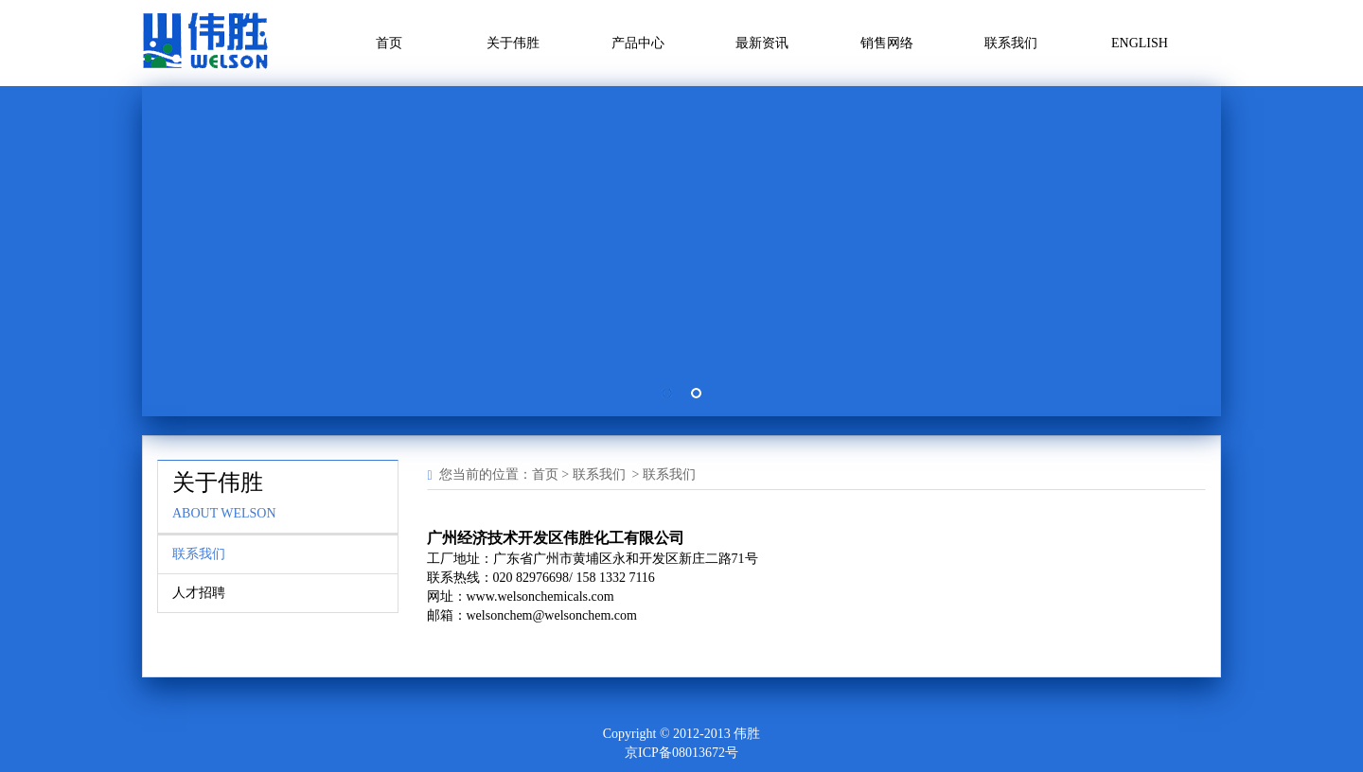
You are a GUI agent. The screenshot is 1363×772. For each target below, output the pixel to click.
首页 (389, 43)
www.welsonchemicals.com (540, 596)
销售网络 (886, 43)
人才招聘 (198, 593)
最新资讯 (761, 43)
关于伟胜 (513, 43)
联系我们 (1010, 43)
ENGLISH (1139, 43)
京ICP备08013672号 (681, 753)
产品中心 (637, 43)
